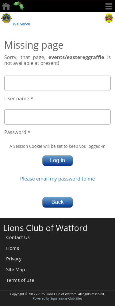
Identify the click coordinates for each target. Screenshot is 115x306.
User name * (18, 98)
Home (12, 248)
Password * (17, 132)
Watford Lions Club (58, 16)
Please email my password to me (57, 178)
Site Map (15, 269)
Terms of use (20, 280)
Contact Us (18, 237)
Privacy (13, 259)
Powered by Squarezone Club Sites (57, 298)
